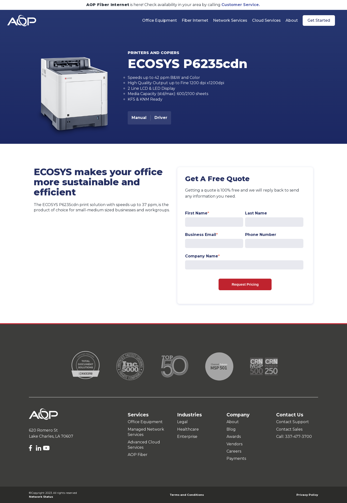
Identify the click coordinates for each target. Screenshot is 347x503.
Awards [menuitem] (234, 436)
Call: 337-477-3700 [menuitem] (294, 436)
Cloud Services (266, 20)
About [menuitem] (233, 422)
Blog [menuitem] (231, 429)
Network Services (230, 20)
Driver (160, 117)
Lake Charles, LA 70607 (51, 436)
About (292, 20)
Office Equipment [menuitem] (145, 422)
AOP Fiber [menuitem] (137, 454)
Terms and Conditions (187, 494)
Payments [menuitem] (236, 458)
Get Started (318, 20)
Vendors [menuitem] (234, 444)
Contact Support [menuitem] (292, 422)
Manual (139, 117)
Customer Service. (240, 4)
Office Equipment (159, 20)
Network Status (41, 496)
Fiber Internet (195, 20)
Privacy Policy (307, 494)
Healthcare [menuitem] (188, 429)
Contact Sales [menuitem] (289, 429)
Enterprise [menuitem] (187, 436)
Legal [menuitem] (182, 422)
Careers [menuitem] (234, 451)
